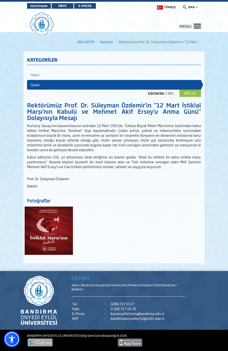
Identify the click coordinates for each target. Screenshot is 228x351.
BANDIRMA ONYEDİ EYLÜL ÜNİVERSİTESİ (54, 335)
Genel (35, 84)
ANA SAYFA (85, 41)
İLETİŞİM (80, 278)
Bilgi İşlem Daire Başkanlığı (99, 335)
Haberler (106, 41)
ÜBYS (62, 6)
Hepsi (35, 74)
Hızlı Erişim (39, 6)
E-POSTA (85, 6)
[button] (12, 339)
